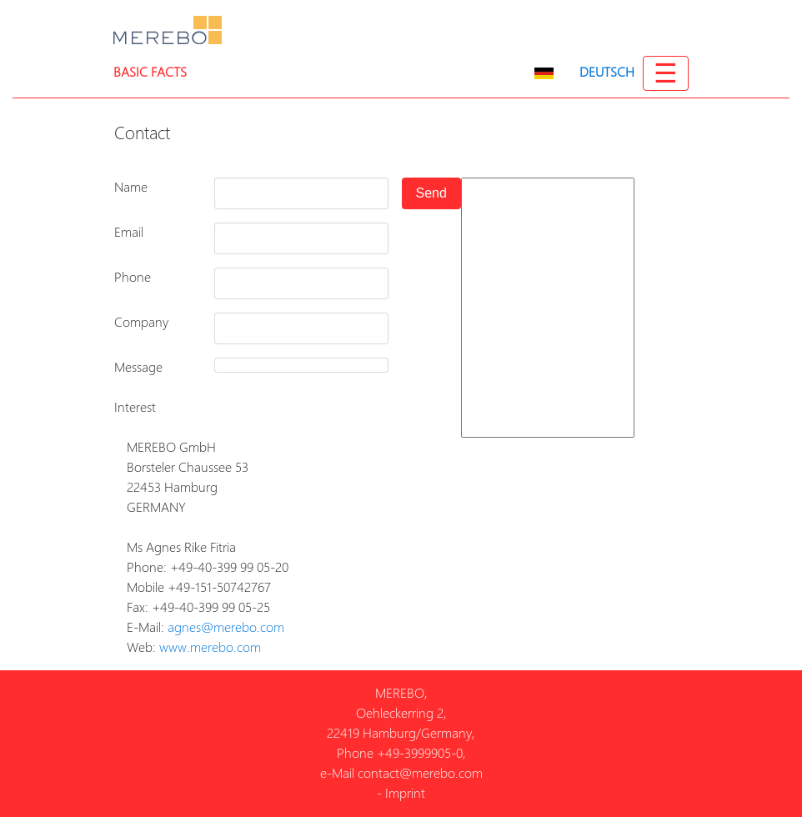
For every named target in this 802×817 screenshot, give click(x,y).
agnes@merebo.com (226, 627)
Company (141, 322)
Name (131, 187)
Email (128, 232)
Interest (135, 407)
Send (431, 193)
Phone (132, 277)
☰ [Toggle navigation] (666, 73)
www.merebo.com (210, 647)
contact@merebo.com (420, 773)
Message (138, 367)
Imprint (405, 793)
